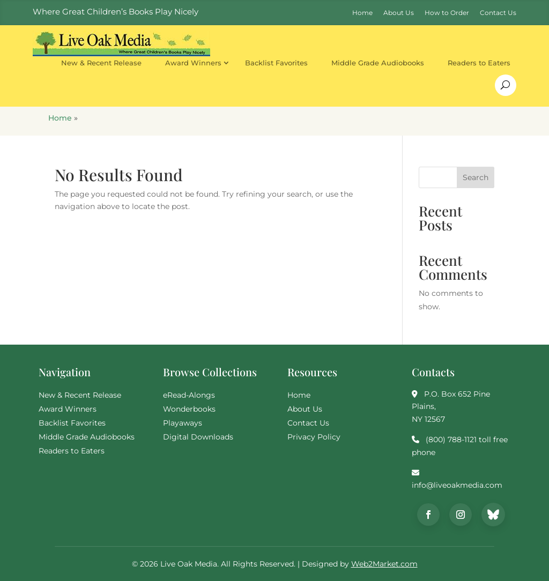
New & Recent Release (101, 62)
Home (60, 118)
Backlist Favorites (276, 62)
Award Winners (193, 62)
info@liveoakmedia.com (457, 485)
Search (475, 177)
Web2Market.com (384, 564)
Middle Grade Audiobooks (377, 62)
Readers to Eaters (479, 62)
